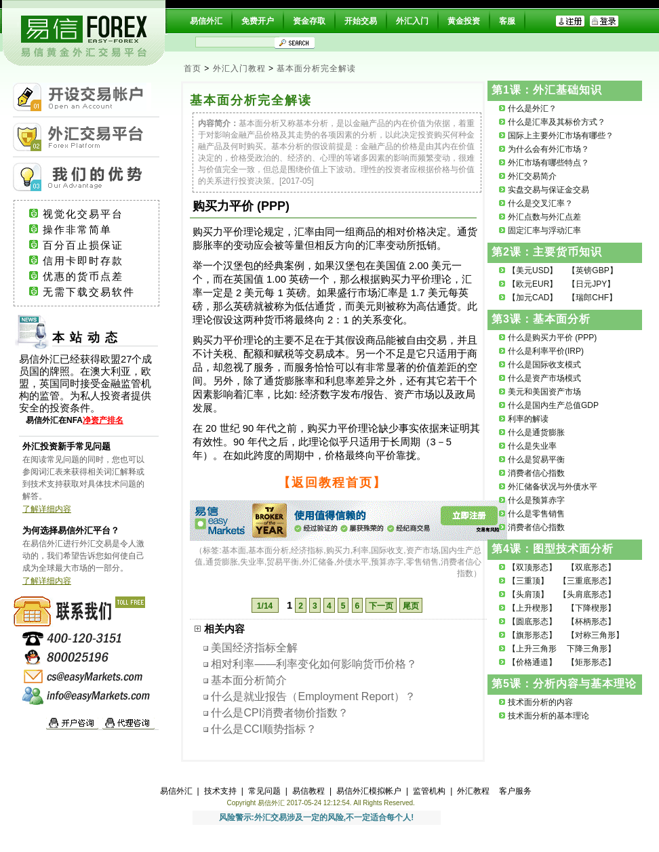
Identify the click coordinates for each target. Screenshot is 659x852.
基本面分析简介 (249, 680)
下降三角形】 (591, 648)
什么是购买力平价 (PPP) (552, 337)
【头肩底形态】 (587, 594)
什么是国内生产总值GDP (553, 405)
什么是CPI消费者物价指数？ (279, 712)
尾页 (411, 606)
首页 (192, 68)
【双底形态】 (591, 567)
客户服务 (515, 791)
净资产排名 (103, 420)
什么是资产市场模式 (544, 378)
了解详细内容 (46, 509)
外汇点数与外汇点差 (544, 217)
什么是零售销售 (536, 514)
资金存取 (309, 21)
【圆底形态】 (532, 621)
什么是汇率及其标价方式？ (556, 122)
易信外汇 (206, 21)
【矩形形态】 (591, 662)
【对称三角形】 (595, 635)
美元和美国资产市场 (544, 392)
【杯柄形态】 (591, 621)
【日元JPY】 (591, 284)
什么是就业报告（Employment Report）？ (313, 696)
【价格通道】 (532, 662)
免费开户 (257, 21)
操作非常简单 (94, 229)
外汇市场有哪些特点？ (548, 162)
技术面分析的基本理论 (548, 716)
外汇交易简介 (532, 176)
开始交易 (360, 21)
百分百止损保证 (95, 245)
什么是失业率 (532, 446)
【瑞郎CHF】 (592, 297)
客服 (507, 21)
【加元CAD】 (532, 297)
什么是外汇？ (532, 108)
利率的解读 (528, 419)
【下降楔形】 (591, 608)
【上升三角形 (532, 648)
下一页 (381, 606)
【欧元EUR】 (532, 284)
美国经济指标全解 (254, 647)
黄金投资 (463, 21)
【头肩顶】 (528, 594)
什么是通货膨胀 (536, 432)
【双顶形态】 (532, 567)
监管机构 (429, 791)
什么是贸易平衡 (536, 459)
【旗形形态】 (532, 635)
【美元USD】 (532, 270)
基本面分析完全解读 (316, 68)
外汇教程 (473, 791)
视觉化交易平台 (95, 214)
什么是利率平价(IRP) (546, 351)
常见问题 (264, 791)
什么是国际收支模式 (544, 364)
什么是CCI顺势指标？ (264, 729)
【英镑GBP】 (592, 270)
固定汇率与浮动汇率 (544, 230)
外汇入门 (412, 21)
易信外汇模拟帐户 (368, 791)
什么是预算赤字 (536, 500)
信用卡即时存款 (95, 261)
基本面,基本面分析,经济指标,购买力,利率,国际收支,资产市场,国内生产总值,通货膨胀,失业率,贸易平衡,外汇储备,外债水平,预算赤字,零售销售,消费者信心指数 (338, 562)
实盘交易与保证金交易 (548, 190)
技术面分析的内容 (540, 702)
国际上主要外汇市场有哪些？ (561, 135)
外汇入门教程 (239, 68)
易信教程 (308, 791)
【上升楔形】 (532, 608)
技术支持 (220, 791)
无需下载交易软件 (95, 292)
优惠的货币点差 (95, 276)
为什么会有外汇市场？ (548, 149)
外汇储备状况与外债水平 (552, 486)
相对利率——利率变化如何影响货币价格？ (314, 664)
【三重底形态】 (587, 581)
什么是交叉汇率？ (540, 203)
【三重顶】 (528, 581)
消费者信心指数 (536, 473)
